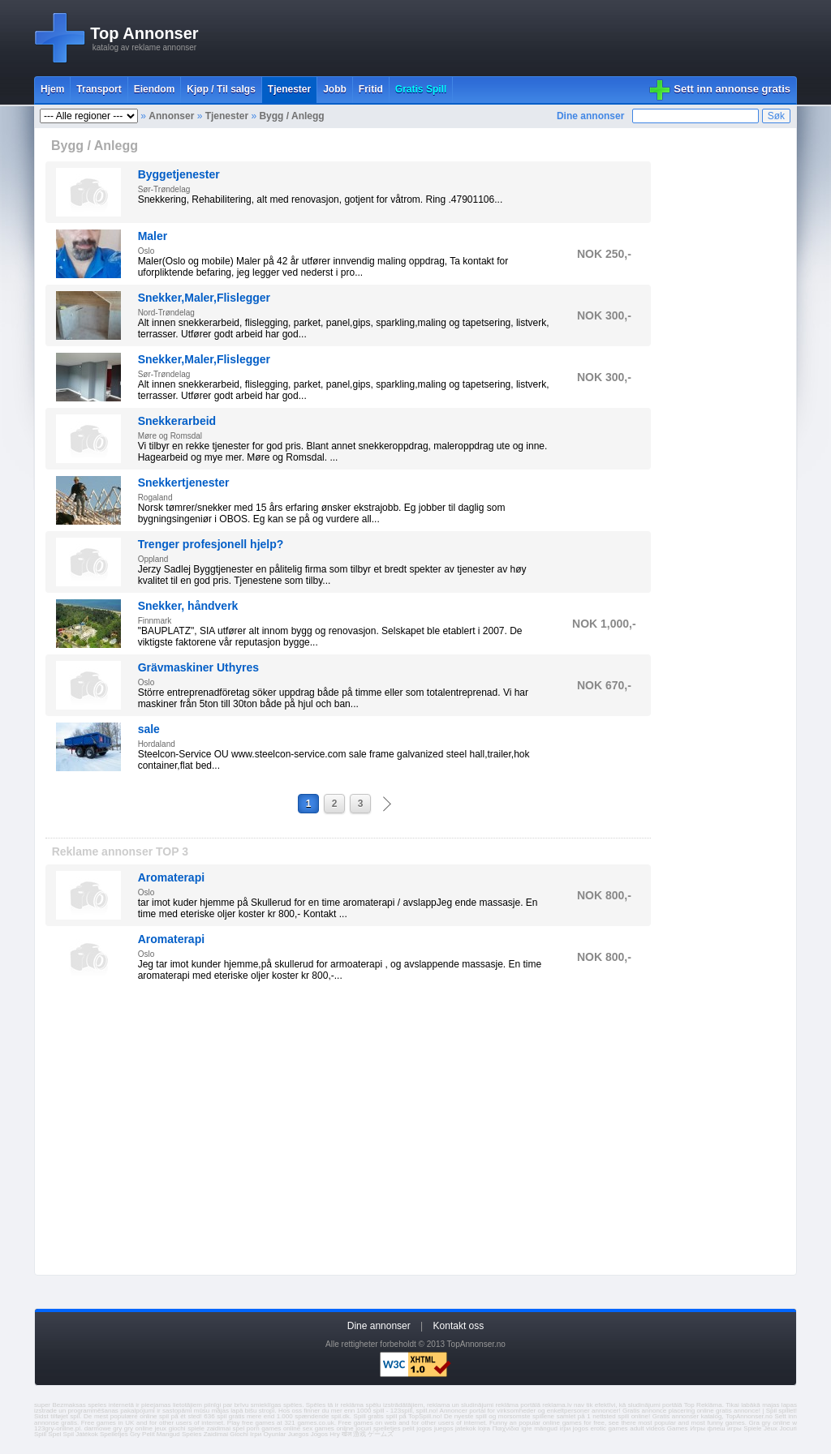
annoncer (605, 1410)
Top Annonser (144, 33)
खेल (346, 1434)
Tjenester (289, 89)
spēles (292, 1405)
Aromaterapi (171, 877)
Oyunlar (274, 1434)
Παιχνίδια (506, 1428)
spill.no (426, 1410)
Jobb (335, 89)
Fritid (371, 89)
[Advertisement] (501, 38)
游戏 (359, 1434)
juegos (444, 1428)
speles (97, 1405)
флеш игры (725, 1428)
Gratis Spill (420, 89)
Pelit (148, 1434)
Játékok (86, 1434)
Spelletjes (114, 1434)
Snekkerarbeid (177, 420)
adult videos (647, 1428)
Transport (98, 89)
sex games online (328, 1428)
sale (149, 729)
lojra (484, 1428)
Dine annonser (590, 116)
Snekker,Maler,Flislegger (204, 297)
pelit (409, 1428)
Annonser (171, 116)
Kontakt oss (458, 1326)
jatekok (465, 1428)
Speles (191, 1434)
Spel (54, 1434)
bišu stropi (260, 1410)
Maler (153, 235)
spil (75, 1416)
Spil (68, 1434)
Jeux (770, 1428)
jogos (424, 1428)
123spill (401, 1410)
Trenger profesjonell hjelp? (211, 544)
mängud (546, 1428)
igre (526, 1428)
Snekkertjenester (184, 482)
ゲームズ (381, 1434)
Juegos (298, 1434)
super (42, 1405)
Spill (40, 1434)
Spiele (752, 1428)
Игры (697, 1428)
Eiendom (154, 89)
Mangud (168, 1434)
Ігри (255, 1434)
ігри (565, 1428)
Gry (135, 1434)
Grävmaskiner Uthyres (198, 667)
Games (677, 1428)
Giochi (239, 1434)
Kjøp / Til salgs (221, 89)
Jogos (319, 1434)
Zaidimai (216, 1434)
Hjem (52, 89)
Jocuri (788, 1428)
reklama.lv (556, 1405)
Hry (334, 1434)
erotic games (608, 1428)
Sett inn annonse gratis (732, 89)
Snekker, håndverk (188, 605)
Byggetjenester (179, 174)
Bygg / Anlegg (291, 116)
